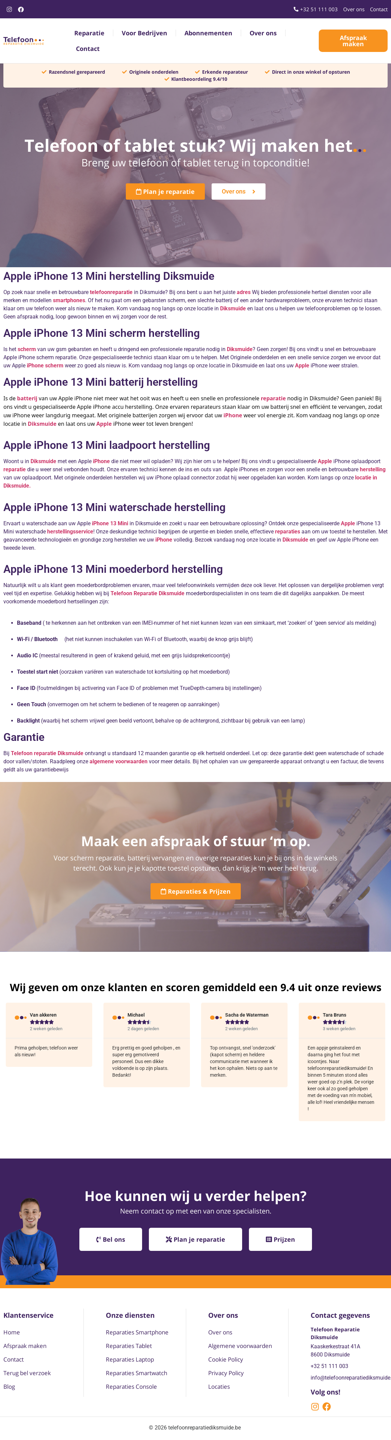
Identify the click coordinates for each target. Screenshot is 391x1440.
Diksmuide (295, 539)
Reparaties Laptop (130, 1359)
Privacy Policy (226, 1373)
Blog (9, 1386)
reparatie (273, 398)
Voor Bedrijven (144, 33)
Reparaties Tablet (129, 1346)
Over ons (263, 33)
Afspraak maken (24, 1346)
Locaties (219, 1386)
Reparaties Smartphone (137, 1332)
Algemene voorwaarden (240, 1346)
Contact (88, 48)
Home (11, 1332)
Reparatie (89, 33)
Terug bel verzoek (27, 1373)
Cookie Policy (225, 1359)
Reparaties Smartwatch (136, 1373)
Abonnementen (208, 33)
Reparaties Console (131, 1386)
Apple (348, 523)
